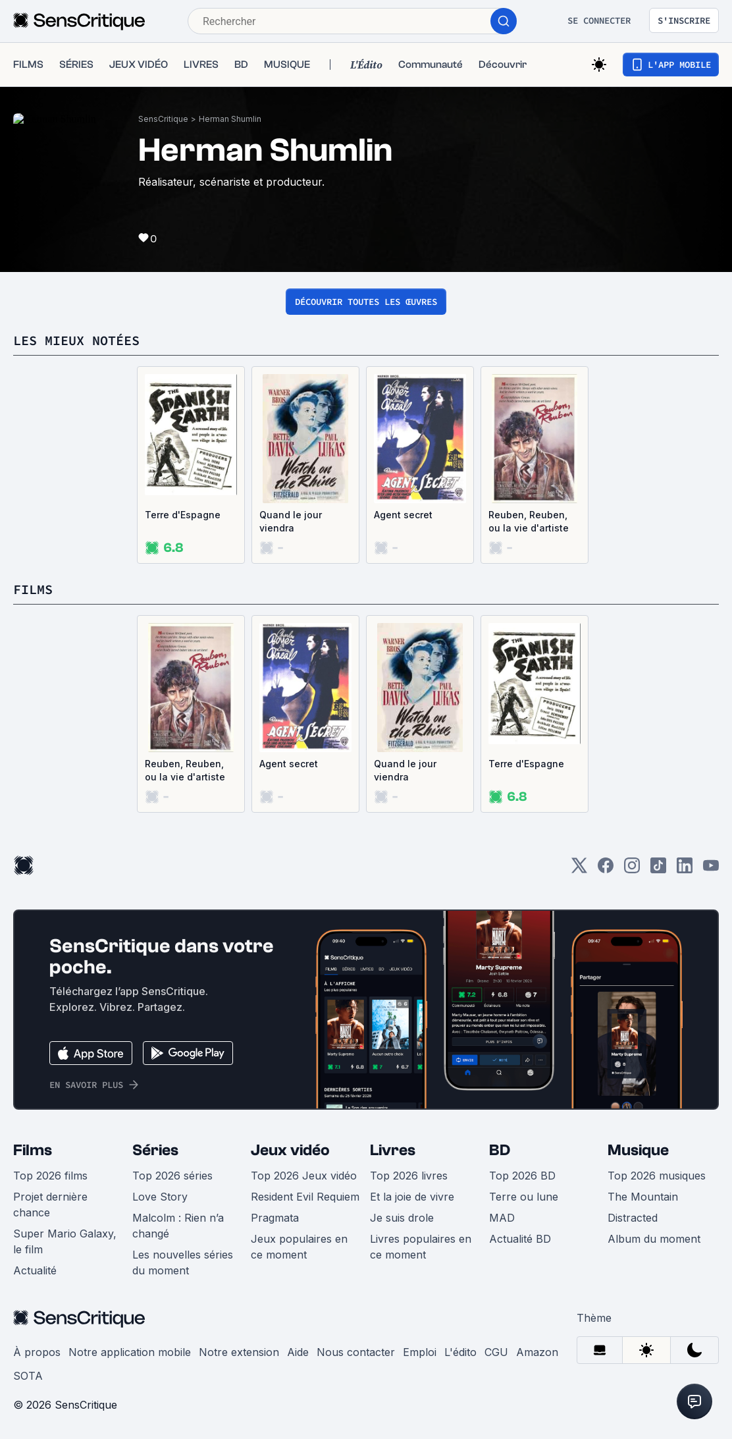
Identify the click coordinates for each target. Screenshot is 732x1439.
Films (32, 1150)
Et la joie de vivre (412, 1196)
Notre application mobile (129, 1352)
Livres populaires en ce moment (420, 1246)
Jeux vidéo (290, 1150)
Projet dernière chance (50, 1204)
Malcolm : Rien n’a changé (178, 1225)
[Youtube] (711, 869)
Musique (638, 1150)
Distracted (633, 1217)
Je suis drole (402, 1217)
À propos (37, 1352)
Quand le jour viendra (290, 521)
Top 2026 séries (172, 1175)
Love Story (160, 1196)
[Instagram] (632, 869)
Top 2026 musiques (657, 1175)
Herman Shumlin (230, 119)
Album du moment (654, 1238)
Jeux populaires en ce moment (299, 1246)
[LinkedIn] (685, 869)
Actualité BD (520, 1238)
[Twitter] (579, 869)
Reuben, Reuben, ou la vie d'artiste (528, 521)
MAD (502, 1217)
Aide (298, 1352)
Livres (392, 1150)
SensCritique (163, 119)
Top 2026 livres (409, 1175)
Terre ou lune (523, 1196)
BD (499, 1150)
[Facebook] (606, 869)
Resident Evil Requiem (305, 1196)
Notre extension (239, 1352)
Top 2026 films (50, 1175)
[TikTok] (658, 869)
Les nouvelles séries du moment (182, 1262)
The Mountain (643, 1196)
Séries (155, 1150)
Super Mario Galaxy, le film (65, 1241)
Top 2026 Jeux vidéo (304, 1175)
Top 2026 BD (522, 1175)
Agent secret (403, 514)
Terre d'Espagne (183, 514)
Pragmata (275, 1217)
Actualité (35, 1270)
